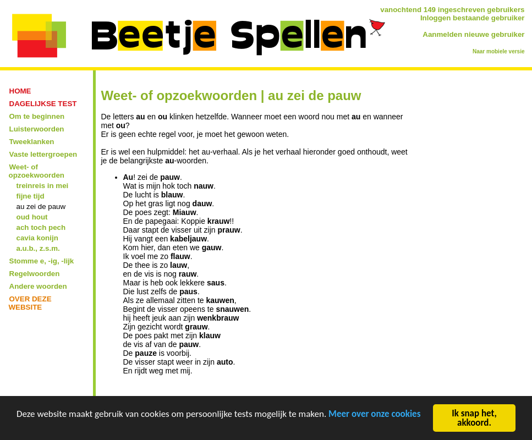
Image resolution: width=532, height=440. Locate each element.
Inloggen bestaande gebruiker (472, 18)
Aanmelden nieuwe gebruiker (473, 34)
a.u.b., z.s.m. (38, 248)
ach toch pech (41, 227)
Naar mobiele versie (499, 51)
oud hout (32, 217)
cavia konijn (37, 238)
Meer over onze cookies (374, 415)
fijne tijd (31, 196)
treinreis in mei (43, 186)
